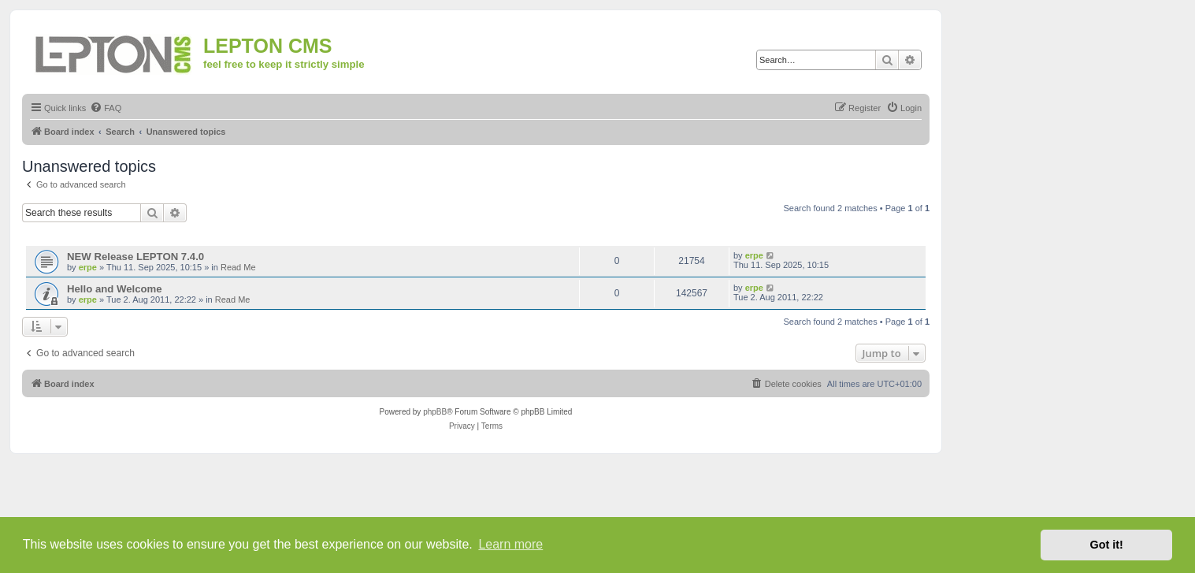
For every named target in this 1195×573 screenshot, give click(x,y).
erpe (88, 267)
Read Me (238, 267)
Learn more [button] (510, 544)
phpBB (435, 411)
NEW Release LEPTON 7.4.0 (135, 256)
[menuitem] (105, 108)
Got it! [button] (1106, 544)
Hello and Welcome (114, 289)
